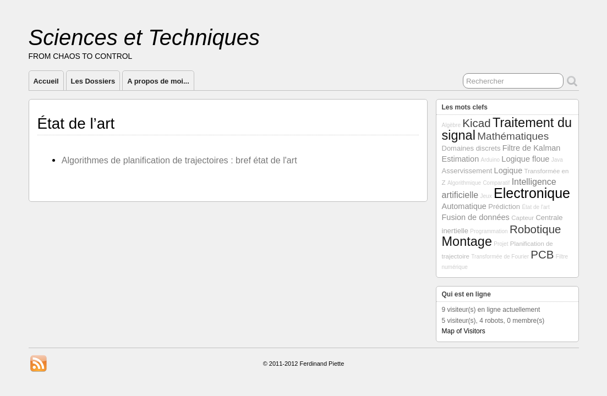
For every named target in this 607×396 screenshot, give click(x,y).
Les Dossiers (93, 81)
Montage (467, 241)
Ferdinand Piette (322, 363)
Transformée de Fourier (500, 257)
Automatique (464, 206)
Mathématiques (513, 136)
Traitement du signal (507, 129)
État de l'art (535, 207)
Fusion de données (476, 217)
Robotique (535, 229)
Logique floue (525, 159)
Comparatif (496, 183)
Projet (501, 244)
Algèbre (451, 125)
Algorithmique (464, 183)
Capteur (522, 218)
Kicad (476, 123)
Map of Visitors (463, 331)
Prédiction (504, 206)
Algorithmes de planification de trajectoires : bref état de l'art (179, 160)
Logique (508, 170)
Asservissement (467, 171)
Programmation (488, 231)
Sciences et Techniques (144, 37)
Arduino (490, 160)
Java (557, 160)
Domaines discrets (471, 148)
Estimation (460, 159)
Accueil (46, 81)
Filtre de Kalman (531, 148)
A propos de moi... (158, 81)
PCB (542, 254)
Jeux (486, 196)
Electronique (532, 193)
